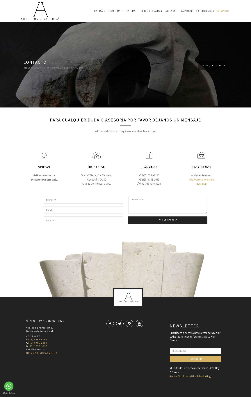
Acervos (171, 11)
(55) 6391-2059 (37, 342)
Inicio (204, 65)
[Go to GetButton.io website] (9, 393)
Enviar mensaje (168, 220)
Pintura (132, 11)
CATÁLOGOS (187, 11)
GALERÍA (99, 11)
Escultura (115, 11)
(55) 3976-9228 (38, 346)
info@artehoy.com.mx (201, 179)
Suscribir (195, 359)
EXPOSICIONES (205, 11)
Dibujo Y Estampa (151, 11)
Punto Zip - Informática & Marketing (190, 376)
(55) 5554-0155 (37, 339)
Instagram (201, 183)
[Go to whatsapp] (8, 386)
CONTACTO (223, 11)
